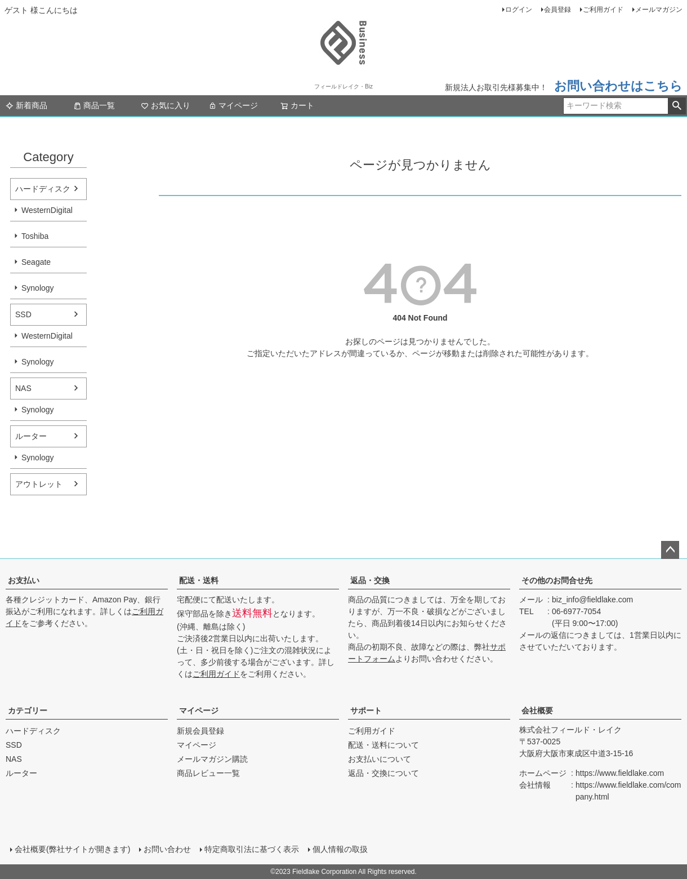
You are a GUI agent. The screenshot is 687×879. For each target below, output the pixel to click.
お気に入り (165, 105)
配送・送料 (198, 580)
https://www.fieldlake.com (620, 773)
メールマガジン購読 (212, 758)
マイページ (233, 105)
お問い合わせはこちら (618, 86)
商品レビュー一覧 (208, 773)
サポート (366, 710)
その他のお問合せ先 (556, 580)
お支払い (23, 580)
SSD (23, 314)
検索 (676, 106)
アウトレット (39, 484)
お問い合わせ (167, 849)
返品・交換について (383, 773)
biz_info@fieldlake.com (592, 599)
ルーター (31, 436)
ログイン (518, 10)
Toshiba (34, 236)
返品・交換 (370, 580)
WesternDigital (47, 210)
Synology (37, 287)
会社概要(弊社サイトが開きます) (72, 849)
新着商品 (26, 105)
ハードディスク (42, 188)
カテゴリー (27, 710)
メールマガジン (658, 10)
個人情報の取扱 (340, 849)
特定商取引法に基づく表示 (251, 849)
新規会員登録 (200, 730)
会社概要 (537, 710)
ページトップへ (670, 550)
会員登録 (557, 10)
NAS (23, 388)
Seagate (36, 262)
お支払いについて (379, 758)
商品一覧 (94, 105)
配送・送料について (383, 744)
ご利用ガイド (603, 10)
